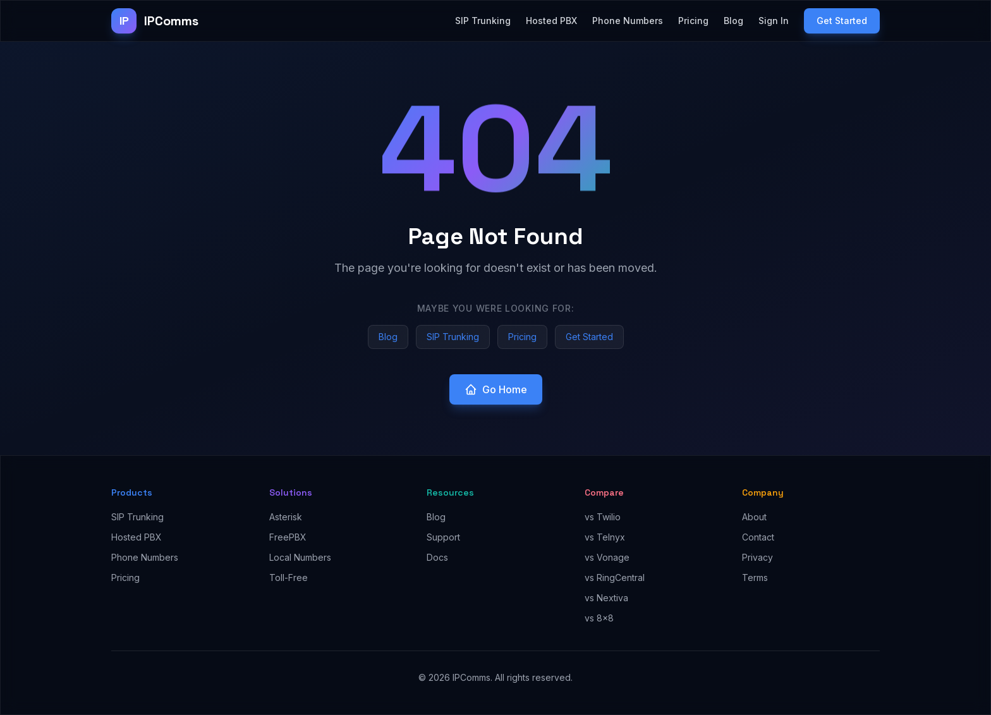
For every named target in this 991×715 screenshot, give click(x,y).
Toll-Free (288, 577)
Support (443, 537)
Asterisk (285, 516)
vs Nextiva (606, 597)
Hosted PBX (551, 20)
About (754, 516)
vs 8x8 (599, 618)
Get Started (842, 20)
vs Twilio (603, 516)
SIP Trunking (483, 20)
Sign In (773, 20)
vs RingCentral (615, 577)
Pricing (693, 20)
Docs (437, 557)
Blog (733, 20)
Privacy (757, 557)
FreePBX (288, 537)
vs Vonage (607, 557)
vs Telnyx (605, 537)
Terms (755, 577)
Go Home (496, 389)
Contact (758, 537)
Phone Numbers (627, 20)
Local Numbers (300, 557)
